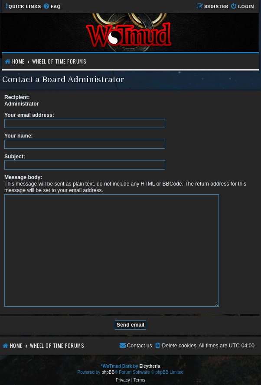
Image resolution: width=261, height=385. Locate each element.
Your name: (18, 136)
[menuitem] (52, 7)
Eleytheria (149, 362)
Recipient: (16, 97)
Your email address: (29, 115)
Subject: (14, 157)
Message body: (23, 177)
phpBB (107, 368)
